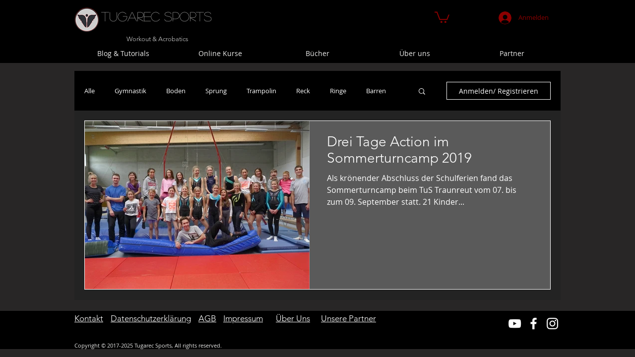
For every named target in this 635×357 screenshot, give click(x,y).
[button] (442, 16)
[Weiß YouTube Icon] (514, 323)
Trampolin (261, 91)
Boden (176, 91)
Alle (89, 91)
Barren (376, 91)
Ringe (338, 91)
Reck (303, 91)
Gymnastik (130, 91)
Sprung (216, 91)
